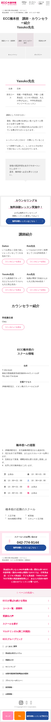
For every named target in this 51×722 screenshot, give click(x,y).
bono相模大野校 (15, 519)
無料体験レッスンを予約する (37, 716)
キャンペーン (12, 54)
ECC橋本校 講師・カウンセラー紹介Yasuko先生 (25, 23)
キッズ (9, 715)
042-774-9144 (12, 376)
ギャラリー (38, 54)
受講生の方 (9, 660)
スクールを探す (40, 3)
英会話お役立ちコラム (13, 653)
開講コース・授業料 (8, 41)
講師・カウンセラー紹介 (25, 42)
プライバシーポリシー (14, 680)
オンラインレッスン (31, 3)
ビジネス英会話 (14, 576)
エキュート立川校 (35, 519)
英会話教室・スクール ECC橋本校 (12, 12)
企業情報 (9, 694)
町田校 (31, 516)
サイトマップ (10, 667)
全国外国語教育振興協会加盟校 (16, 674)
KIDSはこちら (23, 3)
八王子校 (12, 516)
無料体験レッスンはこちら (25, 548)
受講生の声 (42, 41)
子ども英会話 (28, 576)
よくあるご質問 (11, 646)
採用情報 (9, 687)
